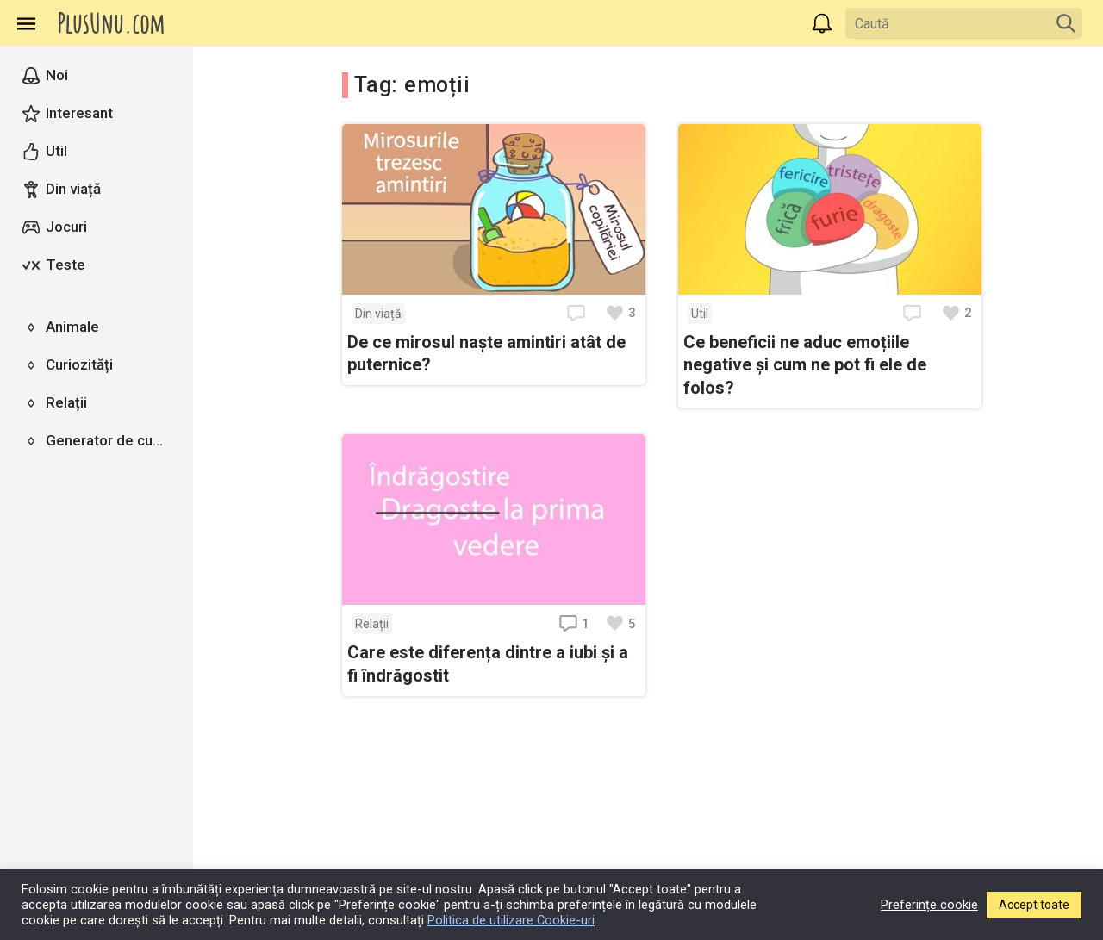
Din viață (378, 314)
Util (699, 314)
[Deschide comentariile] (578, 313)
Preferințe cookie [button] (929, 904)
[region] (96, 493)
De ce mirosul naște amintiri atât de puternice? (486, 354)
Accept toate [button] (1034, 905)
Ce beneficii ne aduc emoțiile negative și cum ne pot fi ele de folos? (804, 365)
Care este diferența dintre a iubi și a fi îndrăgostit (487, 664)
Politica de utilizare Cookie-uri (511, 920)
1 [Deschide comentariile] (574, 623)
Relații (372, 624)
